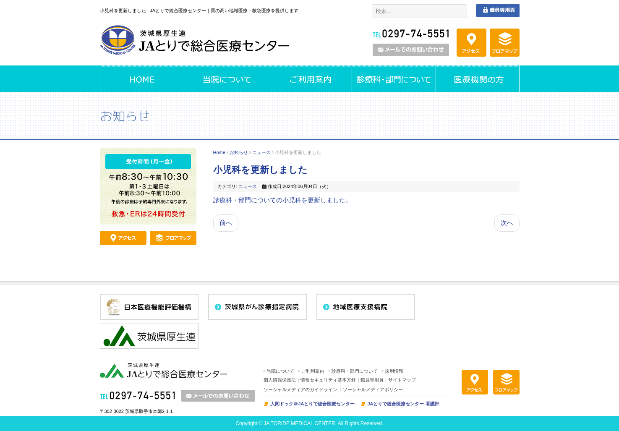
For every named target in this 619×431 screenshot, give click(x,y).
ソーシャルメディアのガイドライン (300, 389)
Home (219, 152)
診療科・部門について (355, 371)
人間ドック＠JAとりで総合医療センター (312, 403)
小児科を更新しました (260, 170)
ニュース (261, 152)
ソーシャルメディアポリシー (373, 389)
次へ (507, 222)
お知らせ (239, 152)
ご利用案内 (312, 371)
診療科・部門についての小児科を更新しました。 (282, 200)
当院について (280, 371)
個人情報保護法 (280, 379)
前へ (225, 222)
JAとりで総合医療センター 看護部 (403, 403)
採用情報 (394, 371)
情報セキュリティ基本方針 (328, 379)
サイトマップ (402, 379)
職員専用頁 (372, 379)
